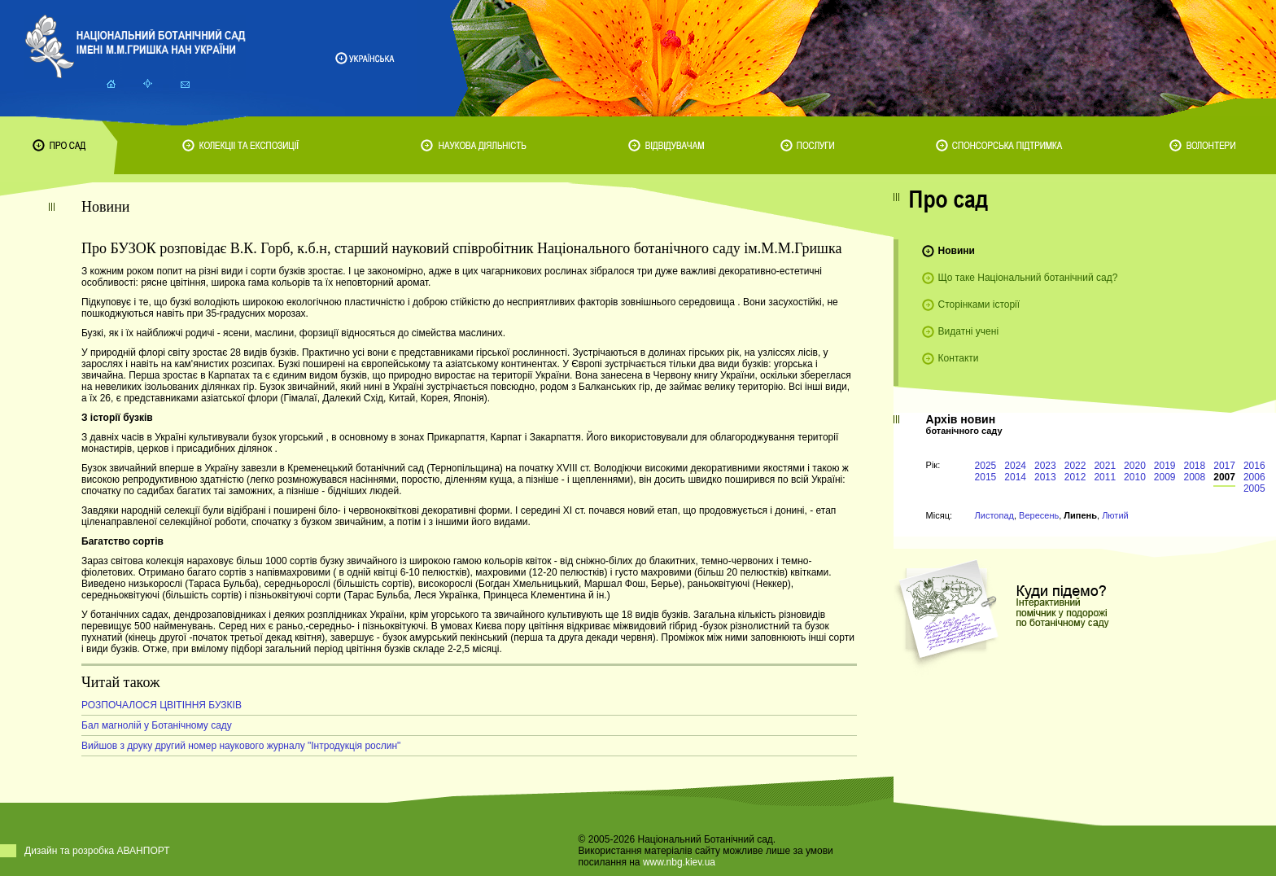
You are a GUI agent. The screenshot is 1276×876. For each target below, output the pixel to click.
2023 (1045, 465)
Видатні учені (968, 331)
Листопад (994, 515)
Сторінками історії (979, 304)
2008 (1195, 477)
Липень (1080, 515)
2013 (1045, 477)
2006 (1254, 477)
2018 (1195, 465)
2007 (1224, 477)
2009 (1165, 477)
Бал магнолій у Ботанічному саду (156, 725)
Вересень (1039, 515)
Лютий (1115, 515)
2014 (1015, 477)
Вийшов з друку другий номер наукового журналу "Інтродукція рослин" (240, 745)
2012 (1075, 477)
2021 (1105, 465)
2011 (1105, 477)
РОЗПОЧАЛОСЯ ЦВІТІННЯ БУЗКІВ (161, 705)
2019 (1165, 465)
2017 (1224, 465)
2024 (1015, 465)
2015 (986, 477)
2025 (986, 465)
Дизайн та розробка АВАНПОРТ (97, 850)
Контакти (958, 358)
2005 (1254, 488)
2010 (1135, 477)
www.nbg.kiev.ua (679, 862)
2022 (1075, 465)
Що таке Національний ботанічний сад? (1028, 277)
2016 (1254, 465)
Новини (956, 250)
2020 (1135, 465)
